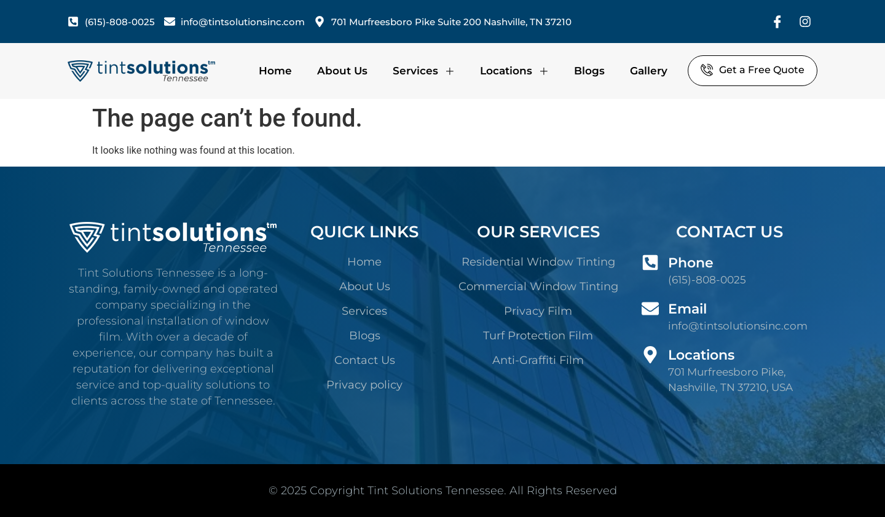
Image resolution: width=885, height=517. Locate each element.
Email (687, 309)
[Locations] (650, 354)
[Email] (650, 308)
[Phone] (650, 262)
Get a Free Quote (752, 69)
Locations (514, 71)
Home (275, 71)
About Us (342, 71)
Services (424, 71)
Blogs (589, 71)
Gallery (648, 71)
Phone (691, 263)
